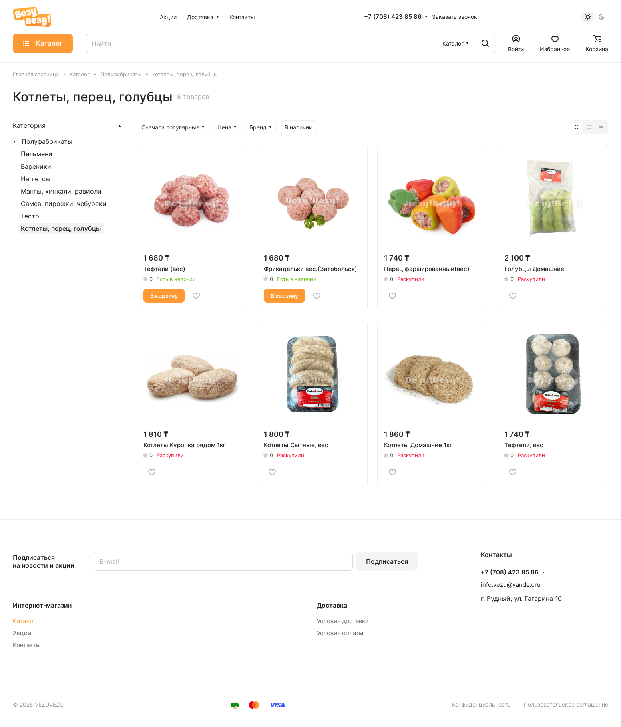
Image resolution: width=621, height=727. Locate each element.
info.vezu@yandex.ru (511, 584)
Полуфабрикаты (47, 141)
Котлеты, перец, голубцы (61, 228)
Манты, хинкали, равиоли (61, 191)
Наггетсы (35, 179)
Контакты (26, 645)
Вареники (36, 166)
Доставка (332, 605)
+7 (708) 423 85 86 (393, 16)
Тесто (30, 216)
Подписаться (387, 561)
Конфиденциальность (481, 704)
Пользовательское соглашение (566, 704)
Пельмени (36, 154)
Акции (22, 633)
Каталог (24, 621)
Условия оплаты (340, 633)
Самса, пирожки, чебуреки (64, 204)
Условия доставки (343, 621)
